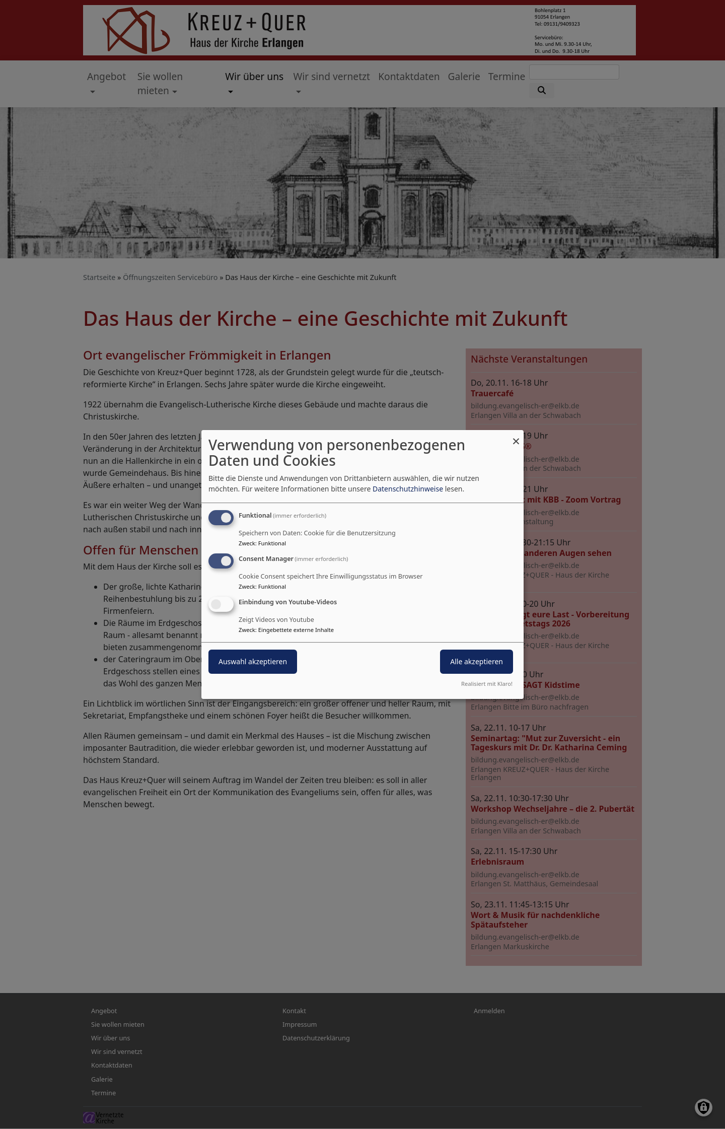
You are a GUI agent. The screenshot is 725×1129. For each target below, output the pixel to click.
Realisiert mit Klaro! (487, 683)
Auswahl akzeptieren (253, 661)
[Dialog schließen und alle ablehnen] (516, 436)
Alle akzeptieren (476, 661)
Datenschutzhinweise (408, 488)
